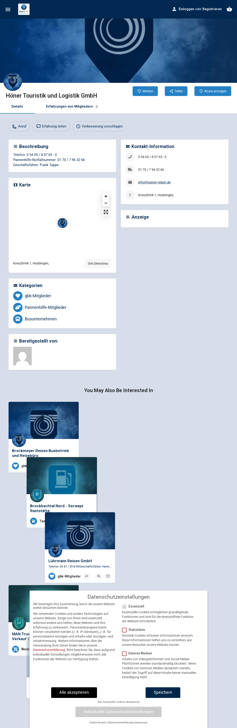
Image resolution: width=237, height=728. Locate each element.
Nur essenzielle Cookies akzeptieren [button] (119, 701)
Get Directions (98, 263)
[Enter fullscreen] (106, 212)
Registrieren (212, 9)
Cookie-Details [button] (97, 722)
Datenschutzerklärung (49, 650)
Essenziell (134, 606)
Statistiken (135, 630)
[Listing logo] (12, 81)
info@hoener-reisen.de (154, 182)
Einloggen (186, 9)
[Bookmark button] (71, 466)
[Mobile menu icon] (8, 9)
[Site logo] (24, 9)
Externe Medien (138, 653)
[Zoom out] (106, 203)
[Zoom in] (106, 196)
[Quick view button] (62, 466)
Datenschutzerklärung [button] (120, 722)
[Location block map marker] (62, 223)
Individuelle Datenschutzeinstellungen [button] (118, 711)
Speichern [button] (163, 692)
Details (17, 106)
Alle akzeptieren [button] (74, 692)
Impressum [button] (141, 722)
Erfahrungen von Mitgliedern (72, 106)
